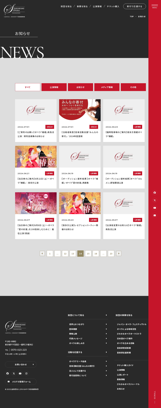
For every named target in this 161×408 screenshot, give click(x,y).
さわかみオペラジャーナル (128, 384)
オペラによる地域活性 (126, 329)
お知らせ (80, 87)
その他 (133, 87)
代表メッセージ (75, 338)
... (57, 253)
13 (73, 253)
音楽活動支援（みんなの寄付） (82, 366)
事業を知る (82, 6)
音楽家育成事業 (124, 348)
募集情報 (121, 379)
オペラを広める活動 (125, 343)
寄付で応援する (134, 6)
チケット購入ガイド (125, 365)
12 (65, 253)
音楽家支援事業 (124, 352)
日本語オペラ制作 (125, 338)
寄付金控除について (78, 375)
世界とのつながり (76, 324)
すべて (27, 87)
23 (111, 253)
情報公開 (73, 333)
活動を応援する (75, 352)
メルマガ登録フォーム (21, 381)
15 (88, 253)
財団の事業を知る (124, 315)
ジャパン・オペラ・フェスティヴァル (132, 324)
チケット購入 (113, 6)
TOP (132, 16)
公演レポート (123, 374)
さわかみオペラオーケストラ (129, 333)
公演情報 (97, 6)
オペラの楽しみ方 (77, 343)
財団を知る (66, 6)
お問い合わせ (21, 364)
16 (96, 253)
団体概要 (73, 329)
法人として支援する (77, 370)
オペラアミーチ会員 (77, 361)
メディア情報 (107, 87)
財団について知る (76, 315)
